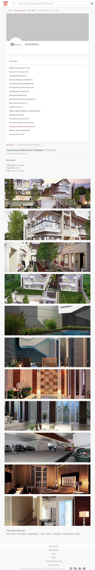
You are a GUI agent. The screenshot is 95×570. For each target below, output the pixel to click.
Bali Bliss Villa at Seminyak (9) (19, 130)
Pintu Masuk (57, 534)
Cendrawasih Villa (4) (16, 134)
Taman (42, 534)
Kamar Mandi (21, 534)
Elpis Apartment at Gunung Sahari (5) (22, 99)
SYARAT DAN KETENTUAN (53, 561)
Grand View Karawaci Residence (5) (21, 83)
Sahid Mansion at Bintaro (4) (19, 91)
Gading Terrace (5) (15, 107)
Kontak (54, 558)
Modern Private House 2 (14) (19, 68)
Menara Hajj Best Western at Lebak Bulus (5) (24, 111)
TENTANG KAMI (54, 565)
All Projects (13, 61)
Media (54, 554)
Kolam (49, 534)
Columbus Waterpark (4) (17, 76)
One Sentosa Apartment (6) (18, 119)
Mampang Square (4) (16, 115)
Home (10, 10)
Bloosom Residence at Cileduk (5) (21, 80)
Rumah (77, 534)
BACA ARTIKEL (53, 546)
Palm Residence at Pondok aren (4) (21, 87)
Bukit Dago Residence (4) (18, 95)
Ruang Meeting (68, 534)
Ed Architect (31, 10)
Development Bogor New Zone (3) (21, 123)
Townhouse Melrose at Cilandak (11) (22, 126)
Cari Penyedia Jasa (20, 10)
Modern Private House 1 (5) (19, 72)
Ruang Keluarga (33, 534)
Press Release (54, 550)
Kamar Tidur (11, 534)
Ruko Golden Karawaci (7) (18, 103)
